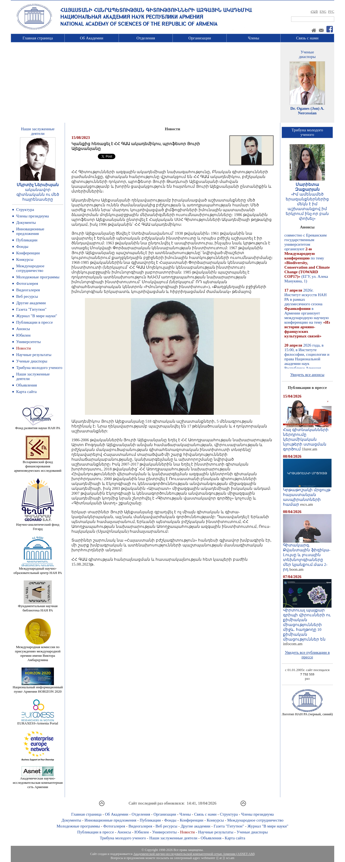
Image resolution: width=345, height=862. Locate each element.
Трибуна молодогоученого (307, 132)
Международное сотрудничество (30, 268)
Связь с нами (307, 38)
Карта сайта (26, 391)
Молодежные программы (37, 277)
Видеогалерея (28, 290)
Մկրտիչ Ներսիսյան (38, 185)
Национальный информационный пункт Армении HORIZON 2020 (38, 687)
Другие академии (31, 303)
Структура (25, 209)
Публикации (26, 240)
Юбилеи (23, 335)
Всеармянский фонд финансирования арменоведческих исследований (37, 465)
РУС (331, 11)
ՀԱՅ (314, 11)
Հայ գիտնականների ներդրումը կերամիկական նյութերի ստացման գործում (307, 437)
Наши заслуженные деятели (173, 838)
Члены (253, 38)
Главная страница (38, 38)
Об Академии (91, 38)
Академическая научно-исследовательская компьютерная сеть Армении (38, 781)
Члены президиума (32, 216)
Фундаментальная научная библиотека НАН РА (38, 606)
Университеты (28, 342)
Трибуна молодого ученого (39, 367)
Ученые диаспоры (31, 361)
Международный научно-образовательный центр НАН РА (37, 569)
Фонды (22, 246)
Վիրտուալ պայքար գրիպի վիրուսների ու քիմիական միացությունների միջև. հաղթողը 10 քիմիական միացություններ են (307, 622)
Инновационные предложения (30, 231)
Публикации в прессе (34, 322)
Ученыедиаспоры (307, 54)
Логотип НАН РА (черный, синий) (307, 712)
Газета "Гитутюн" (31, 309)
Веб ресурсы (27, 296)
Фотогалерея (27, 283)
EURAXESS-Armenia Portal (37, 721)
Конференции (28, 253)
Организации (199, 38)
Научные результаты (33, 355)
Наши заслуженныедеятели (37, 131)
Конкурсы (24, 259)
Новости (23, 348)
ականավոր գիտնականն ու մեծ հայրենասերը (37, 194)
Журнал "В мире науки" (36, 316)
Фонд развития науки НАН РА (37, 426)
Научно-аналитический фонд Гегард (37, 525)
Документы (26, 222)
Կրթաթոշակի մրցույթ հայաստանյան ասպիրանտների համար (307, 495)
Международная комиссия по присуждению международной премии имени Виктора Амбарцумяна (37, 652)
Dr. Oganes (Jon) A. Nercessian (307, 110)
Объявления (26, 385)
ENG (323, 11)
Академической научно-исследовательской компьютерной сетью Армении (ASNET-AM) (194, 854)
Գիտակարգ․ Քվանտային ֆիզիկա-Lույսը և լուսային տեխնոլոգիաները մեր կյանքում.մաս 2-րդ (307, 555)
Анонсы (23, 329)
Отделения (145, 38)
